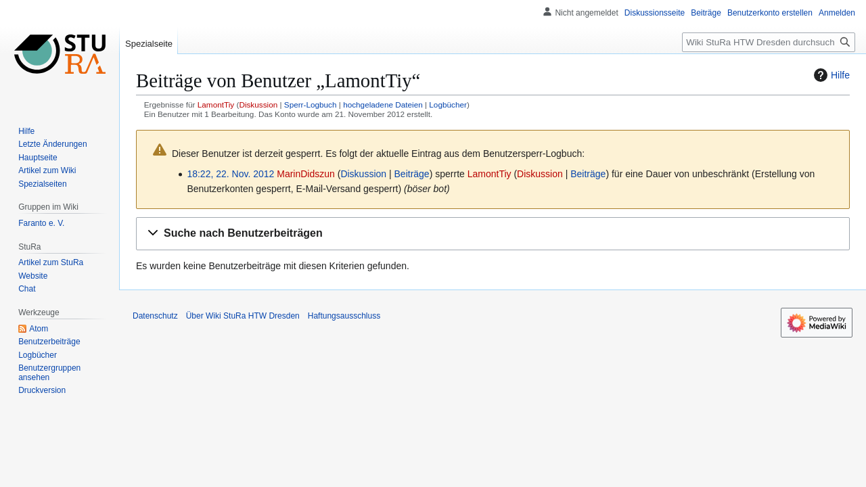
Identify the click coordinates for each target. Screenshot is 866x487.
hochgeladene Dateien (383, 104)
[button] (492, 234)
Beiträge (412, 173)
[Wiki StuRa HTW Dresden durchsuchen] (768, 42)
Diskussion (258, 104)
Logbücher (448, 104)
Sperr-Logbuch (310, 104)
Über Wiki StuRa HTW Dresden (243, 316)
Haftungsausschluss (344, 316)
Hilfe (830, 75)
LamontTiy (216, 104)
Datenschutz (155, 316)
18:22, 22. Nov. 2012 (230, 173)
